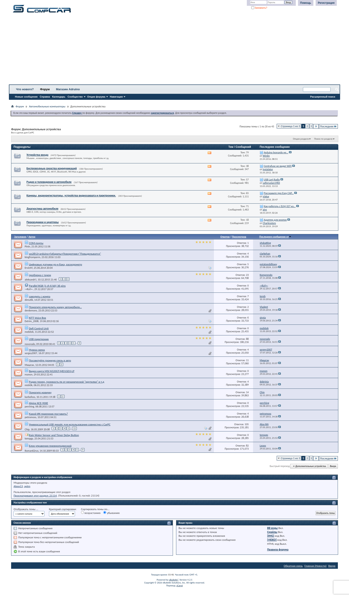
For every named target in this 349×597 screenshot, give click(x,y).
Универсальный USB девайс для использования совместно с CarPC (69, 424)
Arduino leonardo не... (276, 152)
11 (74, 428)
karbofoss (30, 397)
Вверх (333, 466)
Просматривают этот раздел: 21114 (35, 495)
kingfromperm (32, 257)
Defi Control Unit (39, 328)
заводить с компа (39, 296)
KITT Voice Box (37, 317)
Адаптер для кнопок (275, 219)
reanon (28, 374)
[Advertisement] (139, 50)
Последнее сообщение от (275, 236)
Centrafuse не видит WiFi (278, 166)
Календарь (58, 96)
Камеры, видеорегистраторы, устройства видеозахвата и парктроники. (71, 195)
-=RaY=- (29, 289)
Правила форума (277, 549)
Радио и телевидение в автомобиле (48, 182)
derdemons (31, 310)
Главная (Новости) (315, 565)
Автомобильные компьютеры (47, 106)
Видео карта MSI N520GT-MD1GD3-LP (51, 371)
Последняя (328, 126)
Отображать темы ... (26, 509)
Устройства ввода (37, 154)
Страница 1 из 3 (290, 126)
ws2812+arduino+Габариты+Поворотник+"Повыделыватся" (65, 253)
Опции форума (96, 96)
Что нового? (25, 89)
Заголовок (20, 236)
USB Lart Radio (272, 179)
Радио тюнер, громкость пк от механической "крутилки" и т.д (66, 381)
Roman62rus (32, 450)
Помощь (305, 2)
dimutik (29, 299)
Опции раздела (301, 138)
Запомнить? (259, 8)
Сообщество (75, 96)
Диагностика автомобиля (42, 208)
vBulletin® (174, 579)
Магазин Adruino (68, 89)
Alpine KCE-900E (38, 403)
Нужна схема (37, 349)
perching (29, 406)
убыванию (111, 513)
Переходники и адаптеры (42, 222)
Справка (45, 96)
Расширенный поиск (322, 96)
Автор (31, 236)
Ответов (225, 236)
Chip (27, 429)
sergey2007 (31, 353)
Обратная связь (293, 565)
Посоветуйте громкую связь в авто (50, 360)
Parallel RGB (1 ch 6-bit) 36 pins (47, 285)
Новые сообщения (26, 96)
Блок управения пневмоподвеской (50, 445)
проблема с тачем (40, 275)
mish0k (28, 385)
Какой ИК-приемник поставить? (48, 413)
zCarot (180, 585)
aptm (27, 486)
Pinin (27, 246)
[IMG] (270, 535)
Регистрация (326, 2)
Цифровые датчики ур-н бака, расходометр (55, 264)
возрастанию (91, 513)
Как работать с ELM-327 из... (280, 206)
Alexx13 (18, 486)
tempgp (29, 438)
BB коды (272, 528)
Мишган (29, 365)
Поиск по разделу (323, 138)
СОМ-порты (36, 243)
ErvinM (28, 267)
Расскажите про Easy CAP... (279, 193)
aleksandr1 (31, 279)
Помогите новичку (40, 392)
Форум (45, 89)
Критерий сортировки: (63, 509)
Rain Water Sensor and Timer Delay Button (54, 435)
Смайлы (272, 532)
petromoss (30, 417)
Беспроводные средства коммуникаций (51, 168)
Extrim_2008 (32, 321)
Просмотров (239, 236)
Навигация (116, 96)
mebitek (29, 331)
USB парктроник (39, 339)
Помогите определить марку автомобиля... (55, 307)
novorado (30, 344)
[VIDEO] (272, 539)
